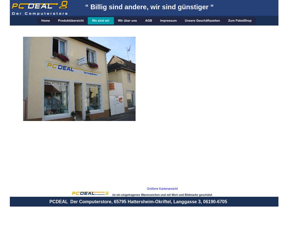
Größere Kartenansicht (162, 188)
